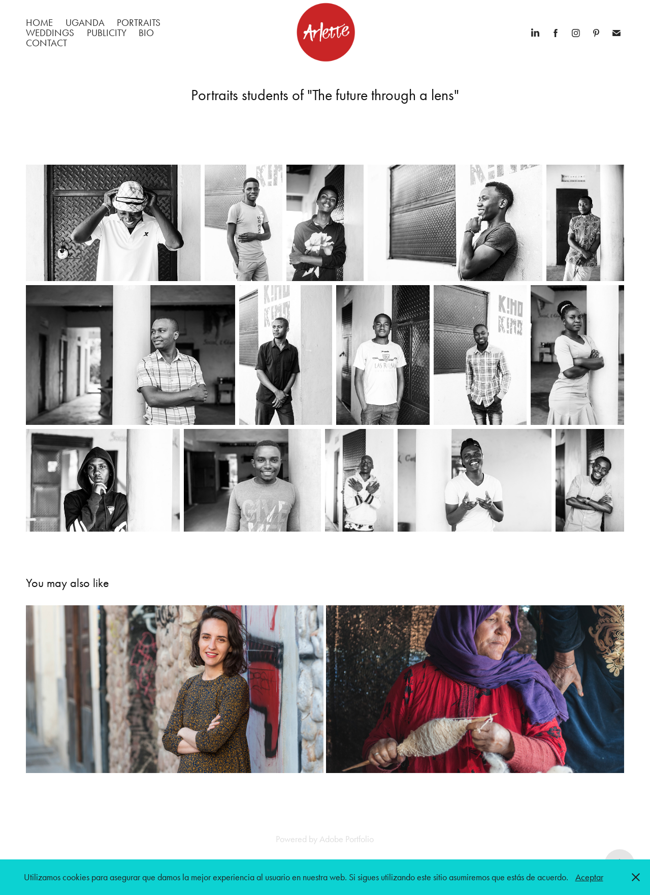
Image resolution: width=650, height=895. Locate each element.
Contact (46, 43)
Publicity (106, 33)
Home (39, 22)
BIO (146, 33)
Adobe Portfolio (346, 839)
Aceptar (589, 877)
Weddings (50, 33)
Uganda (85, 22)
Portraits (138, 22)
